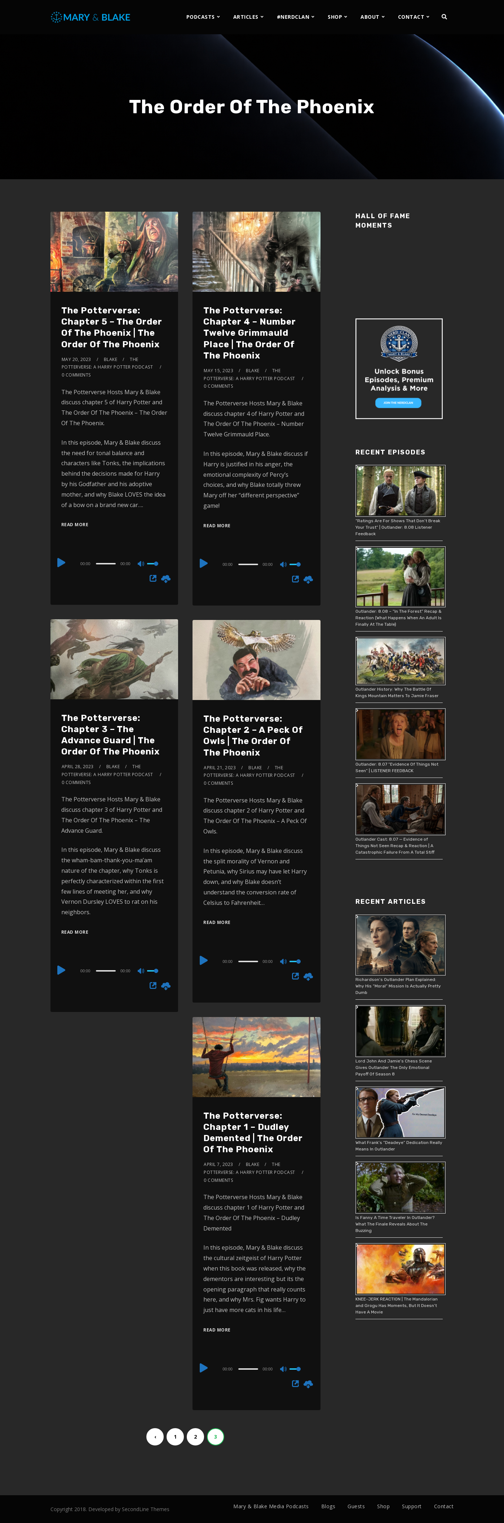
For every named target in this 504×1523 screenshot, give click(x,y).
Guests (356, 1506)
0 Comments (76, 375)
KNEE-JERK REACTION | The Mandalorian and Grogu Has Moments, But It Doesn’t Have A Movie (396, 1306)
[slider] (106, 563)
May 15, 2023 (218, 370)
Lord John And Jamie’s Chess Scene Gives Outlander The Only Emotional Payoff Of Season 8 (393, 1067)
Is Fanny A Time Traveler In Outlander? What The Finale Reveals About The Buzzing (394, 1224)
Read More (75, 524)
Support (412, 1506)
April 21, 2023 (220, 768)
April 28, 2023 (78, 766)
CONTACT (411, 16)
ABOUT (370, 16)
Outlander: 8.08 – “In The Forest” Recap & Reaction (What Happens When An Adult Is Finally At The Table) (398, 618)
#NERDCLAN (293, 16)
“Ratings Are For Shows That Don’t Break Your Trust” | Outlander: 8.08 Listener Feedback (397, 527)
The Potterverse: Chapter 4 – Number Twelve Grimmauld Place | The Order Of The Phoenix (249, 333)
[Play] (62, 562)
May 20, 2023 (76, 359)
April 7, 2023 (218, 1164)
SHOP (335, 16)
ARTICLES (245, 16)
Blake (111, 359)
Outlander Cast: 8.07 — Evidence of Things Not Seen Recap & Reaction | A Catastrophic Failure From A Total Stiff (394, 846)
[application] (114, 563)
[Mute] (141, 564)
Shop (383, 1506)
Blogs (328, 1506)
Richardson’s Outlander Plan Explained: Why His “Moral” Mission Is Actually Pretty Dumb (398, 986)
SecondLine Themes (145, 1509)
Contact (444, 1506)
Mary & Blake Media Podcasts (271, 1506)
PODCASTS (200, 16)
